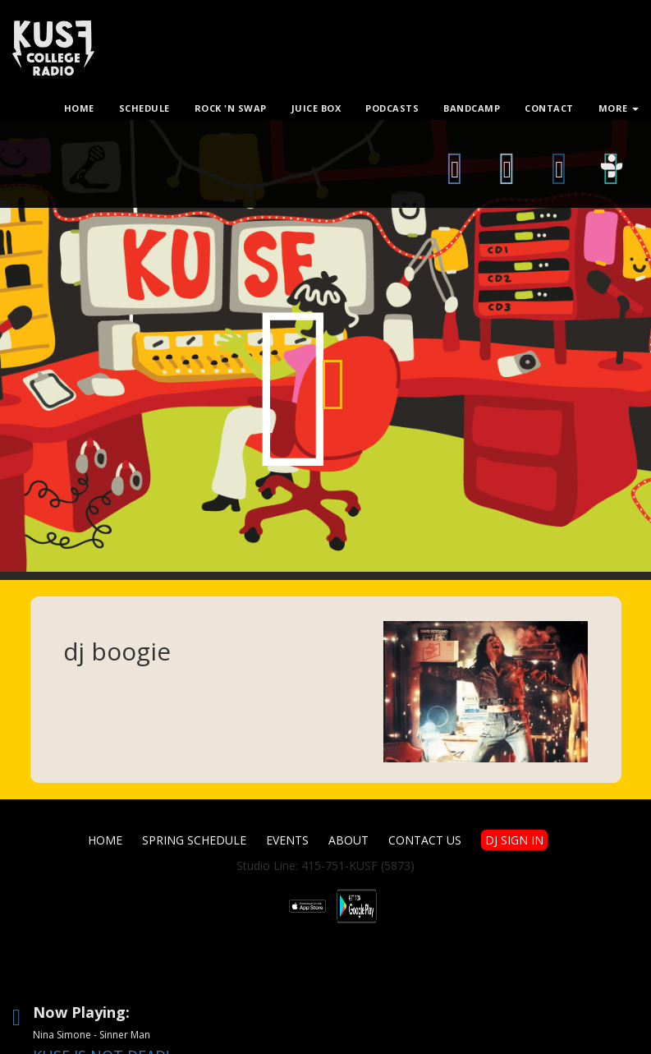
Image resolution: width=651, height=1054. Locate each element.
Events (287, 840)
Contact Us (424, 840)
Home (105, 840)
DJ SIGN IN (514, 840)
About (348, 840)
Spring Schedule (194, 840)
